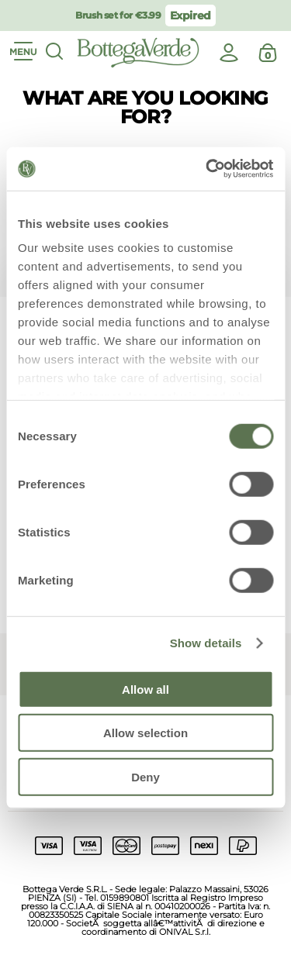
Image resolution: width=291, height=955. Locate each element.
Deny (145, 776)
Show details (206, 643)
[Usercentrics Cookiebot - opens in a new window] (207, 169)
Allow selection (145, 733)
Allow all (145, 688)
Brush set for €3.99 (118, 15)
